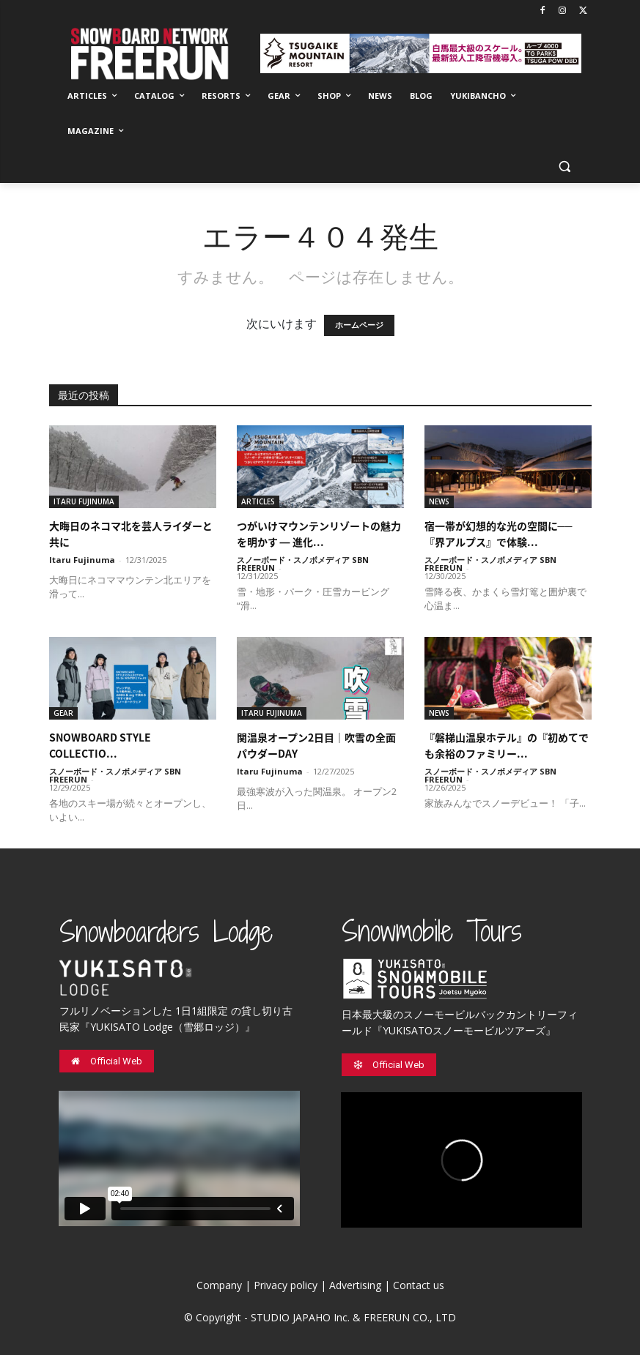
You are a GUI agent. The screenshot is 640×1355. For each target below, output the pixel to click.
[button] (565, 166)
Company (219, 1285)
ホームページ (359, 325)
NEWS (439, 501)
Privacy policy (285, 1285)
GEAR (63, 713)
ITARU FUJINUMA (84, 501)
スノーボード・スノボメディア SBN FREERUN (303, 563)
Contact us (418, 1285)
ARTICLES (258, 501)
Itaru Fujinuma (82, 559)
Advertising (355, 1285)
